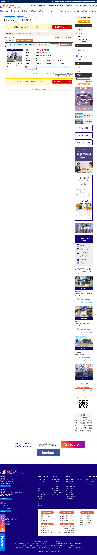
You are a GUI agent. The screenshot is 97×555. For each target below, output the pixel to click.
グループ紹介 (82, 249)
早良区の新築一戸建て (85, 522)
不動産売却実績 (70, 482)
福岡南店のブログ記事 (87, 302)
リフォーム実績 (90, 482)
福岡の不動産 (55, 479)
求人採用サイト (42, 505)
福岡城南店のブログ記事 (87, 332)
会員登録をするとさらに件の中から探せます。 (43, 27)
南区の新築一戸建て (85, 517)
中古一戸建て (25, 33)
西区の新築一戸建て (85, 518)
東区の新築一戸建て (85, 515)
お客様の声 (81, 256)
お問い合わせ (41, 494)
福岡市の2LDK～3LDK (46, 528)
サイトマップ (41, 503)
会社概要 (80, 245)
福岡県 (79, 30)
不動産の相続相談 (70, 496)
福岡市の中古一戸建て (46, 517)
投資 (40, 33)
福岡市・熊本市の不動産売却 (73, 479)
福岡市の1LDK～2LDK (46, 526)
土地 (37, 33)
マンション (32, 33)
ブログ (79, 263)
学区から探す (83, 128)
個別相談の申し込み (71, 498)
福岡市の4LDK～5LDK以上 (47, 532)
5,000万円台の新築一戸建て (66, 520)
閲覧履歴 (79, 1)
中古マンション (81, 56)
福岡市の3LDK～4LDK (46, 530)
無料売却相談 (69, 494)
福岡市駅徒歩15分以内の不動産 (66, 530)
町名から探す (83, 135)
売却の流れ (69, 484)
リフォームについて (91, 479)
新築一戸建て (18, 33)
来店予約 (40, 496)
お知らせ (80, 260)
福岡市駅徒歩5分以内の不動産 (66, 526)
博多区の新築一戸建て (85, 524)
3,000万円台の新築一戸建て (66, 517)
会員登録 (40, 498)
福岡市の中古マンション (46, 518)
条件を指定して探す (84, 142)
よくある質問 (69, 492)
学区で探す (55, 486)
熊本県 (79, 36)
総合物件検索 (55, 484)
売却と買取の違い (70, 486)
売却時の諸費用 (70, 488)
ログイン (40, 501)
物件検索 (59, 1)
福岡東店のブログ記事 (87, 360)
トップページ (41, 479)
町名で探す (55, 488)
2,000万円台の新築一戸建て (66, 515)
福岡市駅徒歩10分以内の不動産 (66, 528)
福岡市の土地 (44, 520)
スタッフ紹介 (82, 253)
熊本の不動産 (55, 482)
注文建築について (90, 484)
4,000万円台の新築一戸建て (66, 518)
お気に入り (69, 1)
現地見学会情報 (56, 490)
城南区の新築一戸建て (85, 520)
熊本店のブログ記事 (88, 390)
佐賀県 (79, 33)
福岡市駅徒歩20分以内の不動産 (66, 532)
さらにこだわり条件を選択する (84, 81)
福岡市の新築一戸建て (46, 515)
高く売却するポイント (72, 490)
